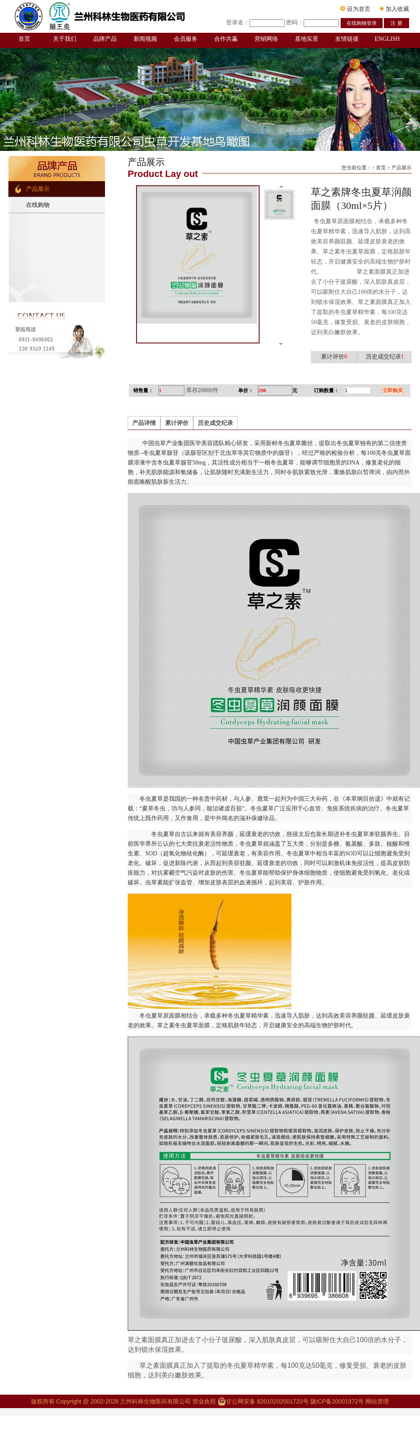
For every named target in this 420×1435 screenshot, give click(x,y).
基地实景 (306, 39)
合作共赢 (226, 39)
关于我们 (64, 39)
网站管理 (377, 1401)
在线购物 (38, 205)
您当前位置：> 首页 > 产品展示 (376, 168)
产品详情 (144, 423)
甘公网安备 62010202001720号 (263, 1401)
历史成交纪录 (215, 423)
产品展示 (38, 189)
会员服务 (185, 39)
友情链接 (347, 39)
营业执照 (205, 1401)
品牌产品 (105, 39)
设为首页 (355, 9)
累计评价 (177, 423)
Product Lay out (163, 174)
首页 (24, 39)
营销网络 (266, 39)
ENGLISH (387, 39)
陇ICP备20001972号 (337, 1401)
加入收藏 (394, 9)
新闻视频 (145, 39)
